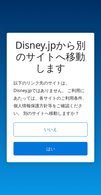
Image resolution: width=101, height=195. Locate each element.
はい (50, 149)
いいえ (50, 129)
